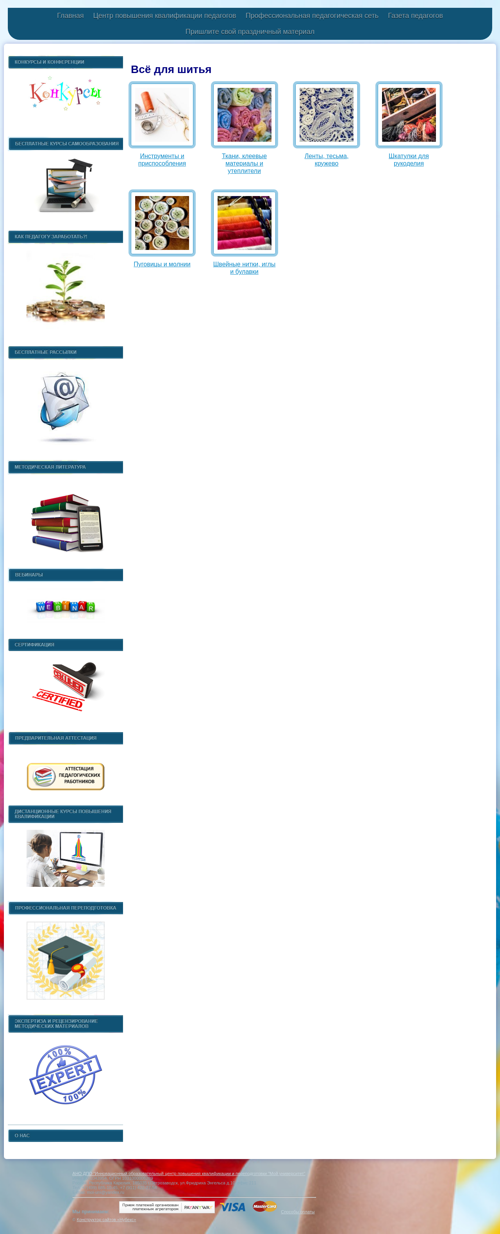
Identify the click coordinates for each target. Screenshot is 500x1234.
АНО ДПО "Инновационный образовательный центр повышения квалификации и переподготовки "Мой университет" (188, 1173)
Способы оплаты (297, 1211)
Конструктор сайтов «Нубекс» (106, 1219)
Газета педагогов (415, 16)
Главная (70, 16)
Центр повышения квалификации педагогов (164, 16)
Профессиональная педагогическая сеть (312, 16)
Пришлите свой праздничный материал (250, 32)
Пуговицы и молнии (162, 264)
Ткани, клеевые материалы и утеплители (244, 163)
